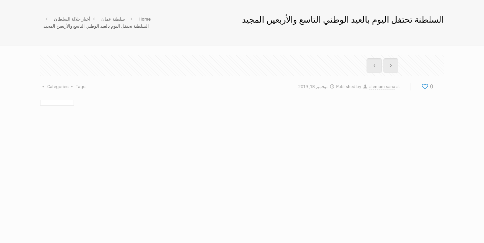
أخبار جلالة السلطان (72, 19)
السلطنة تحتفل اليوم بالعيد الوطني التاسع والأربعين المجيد (96, 26)
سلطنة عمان (113, 19)
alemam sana (382, 86)
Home (145, 19)
